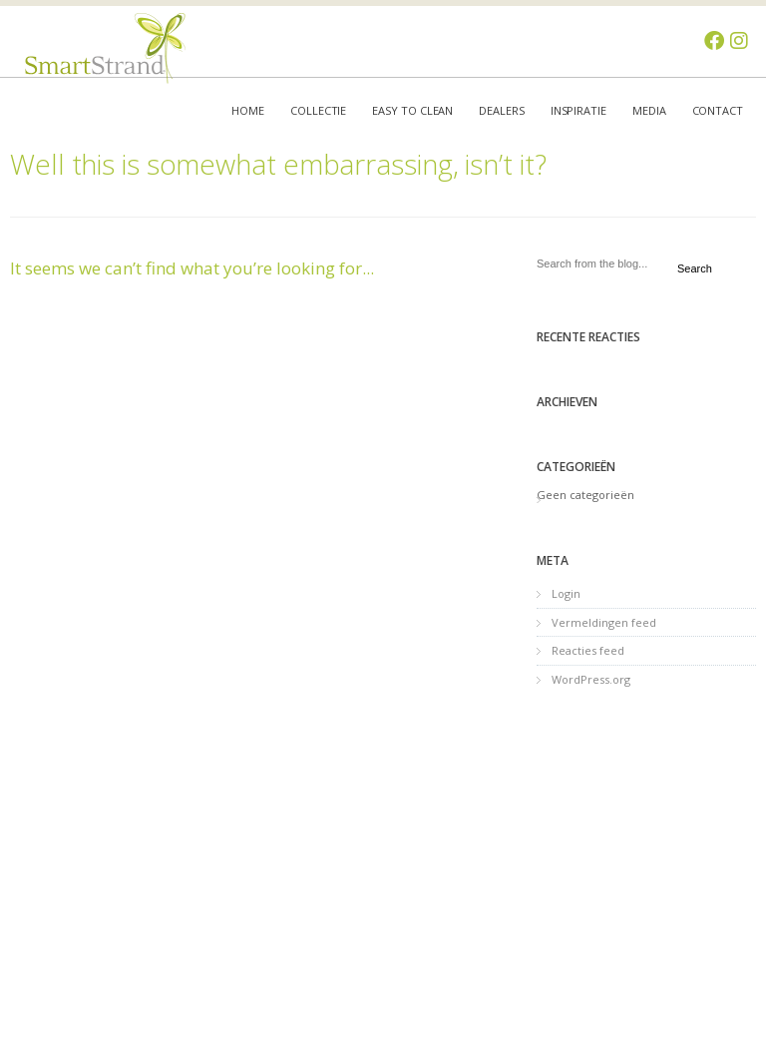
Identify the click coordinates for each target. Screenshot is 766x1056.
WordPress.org (591, 679)
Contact (717, 110)
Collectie (318, 110)
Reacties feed (588, 650)
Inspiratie (578, 110)
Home (247, 110)
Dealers (501, 110)
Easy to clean (412, 110)
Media (649, 110)
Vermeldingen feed (604, 622)
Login (566, 593)
